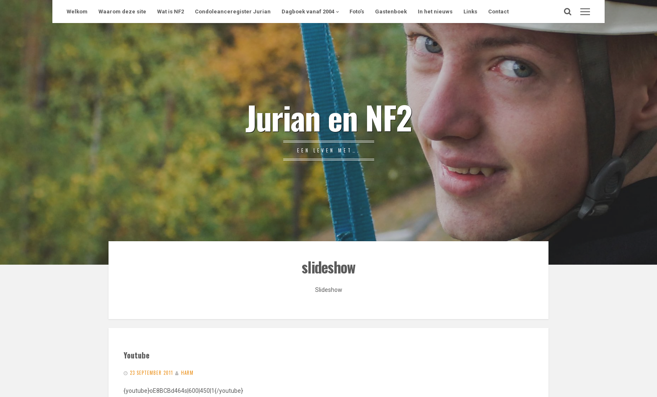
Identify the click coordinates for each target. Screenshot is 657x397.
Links (470, 11)
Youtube (137, 355)
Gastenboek (391, 11)
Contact (498, 11)
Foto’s (356, 11)
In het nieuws (435, 11)
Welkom (77, 11)
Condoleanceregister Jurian (233, 11)
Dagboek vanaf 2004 (308, 11)
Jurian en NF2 (328, 117)
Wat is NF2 (170, 11)
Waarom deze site (122, 11)
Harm (187, 372)
